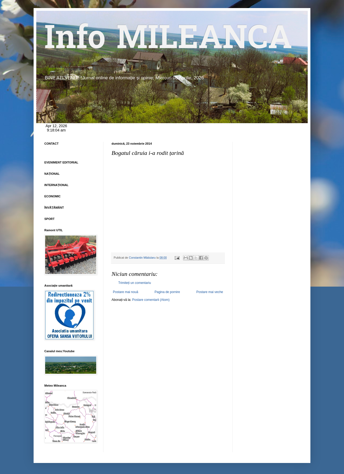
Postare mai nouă (125, 292)
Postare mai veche (209, 292)
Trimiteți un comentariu (134, 283)
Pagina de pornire (167, 292)
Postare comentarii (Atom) (151, 300)
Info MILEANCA (168, 40)
